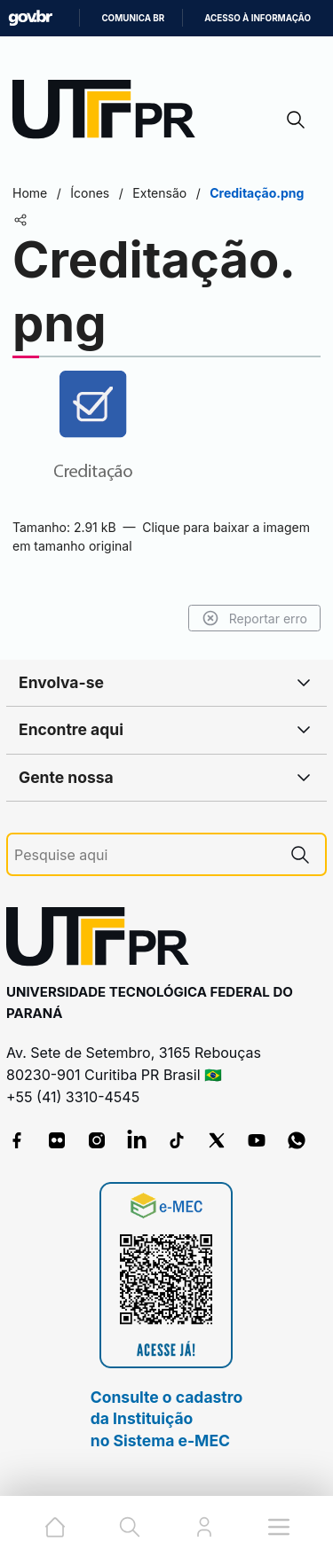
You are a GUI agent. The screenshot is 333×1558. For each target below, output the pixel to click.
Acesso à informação (257, 18)
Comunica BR (132, 18)
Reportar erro (254, 618)
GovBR (30, 18)
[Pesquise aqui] (144, 855)
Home (29, 192)
